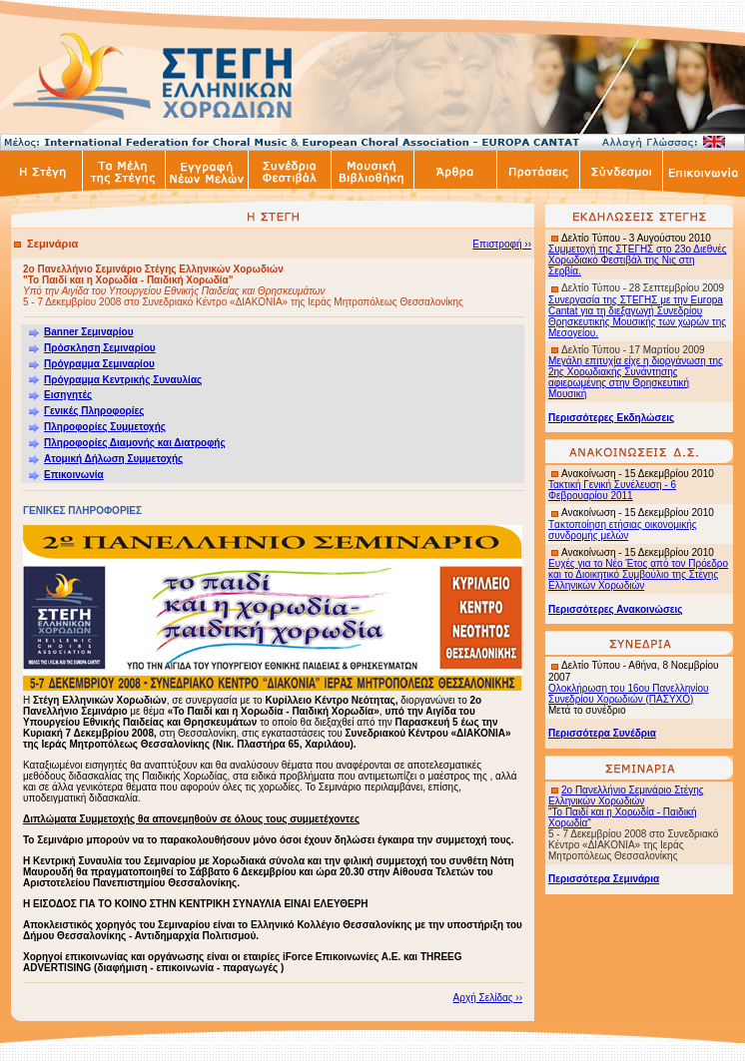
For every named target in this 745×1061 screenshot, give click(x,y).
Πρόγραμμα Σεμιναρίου (99, 363)
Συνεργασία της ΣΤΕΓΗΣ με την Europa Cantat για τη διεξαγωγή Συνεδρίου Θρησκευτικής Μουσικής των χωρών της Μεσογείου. (637, 316)
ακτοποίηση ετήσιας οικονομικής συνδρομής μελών (622, 530)
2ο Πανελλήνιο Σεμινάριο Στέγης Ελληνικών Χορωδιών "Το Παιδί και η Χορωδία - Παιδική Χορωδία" (626, 806)
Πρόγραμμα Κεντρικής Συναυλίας (123, 379)
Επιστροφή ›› (501, 244)
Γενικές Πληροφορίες (86, 410)
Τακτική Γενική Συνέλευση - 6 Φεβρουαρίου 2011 (612, 490)
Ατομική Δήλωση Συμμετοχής (113, 458)
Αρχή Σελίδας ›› (487, 997)
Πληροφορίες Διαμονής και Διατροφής (135, 442)
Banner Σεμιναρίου (88, 331)
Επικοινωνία (74, 474)
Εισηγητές (68, 394)
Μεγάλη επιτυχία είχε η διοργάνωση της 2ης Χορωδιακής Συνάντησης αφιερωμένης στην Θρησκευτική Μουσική (635, 377)
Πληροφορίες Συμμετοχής (105, 426)
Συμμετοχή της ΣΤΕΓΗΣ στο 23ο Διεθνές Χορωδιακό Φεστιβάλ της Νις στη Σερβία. (637, 260)
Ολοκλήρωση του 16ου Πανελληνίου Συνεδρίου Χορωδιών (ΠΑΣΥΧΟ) (628, 694)
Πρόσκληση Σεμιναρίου (100, 347)
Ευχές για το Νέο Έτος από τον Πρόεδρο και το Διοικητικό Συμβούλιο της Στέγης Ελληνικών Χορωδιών (638, 574)
